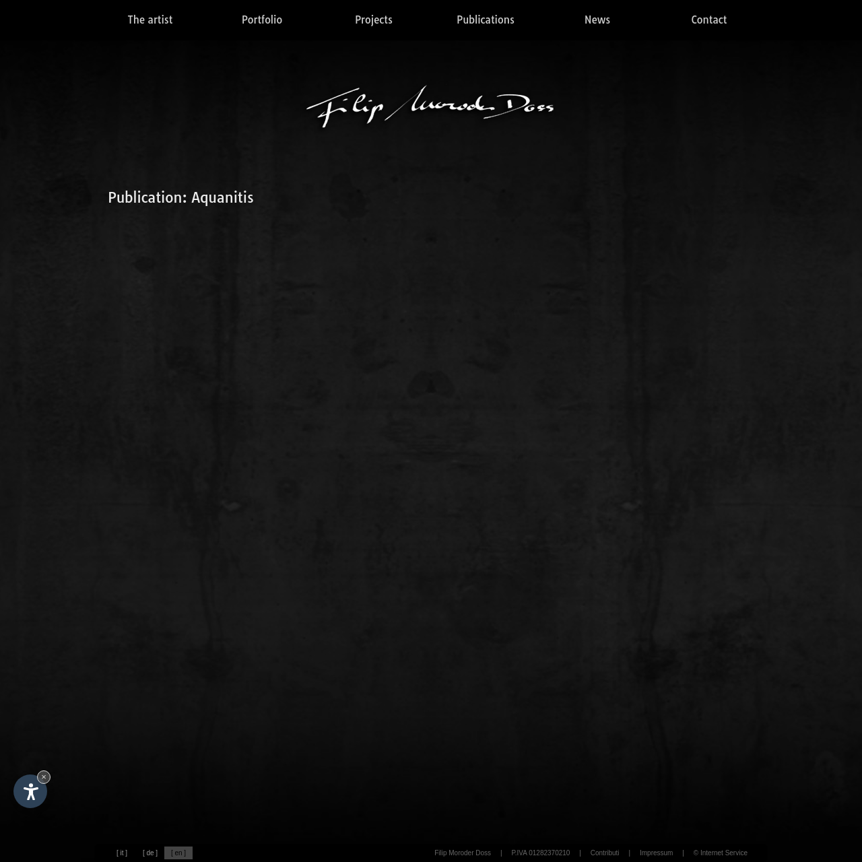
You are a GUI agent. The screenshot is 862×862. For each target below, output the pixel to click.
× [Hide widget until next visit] (43, 777)
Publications (486, 19)
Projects (374, 19)
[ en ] (178, 853)
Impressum (656, 853)
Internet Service (724, 853)
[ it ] (122, 853)
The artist (150, 19)
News (597, 19)
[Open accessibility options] (30, 791)
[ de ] (150, 853)
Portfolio (262, 19)
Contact (709, 19)
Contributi (605, 853)
